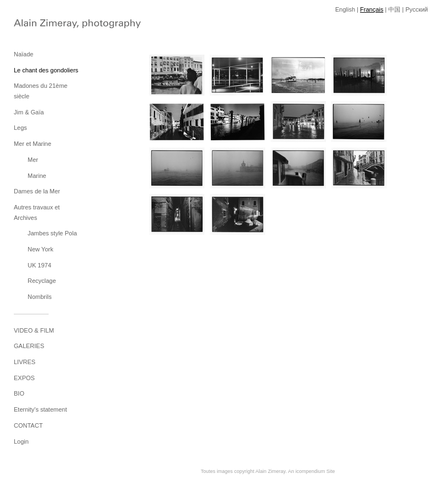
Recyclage (42, 280)
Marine (37, 175)
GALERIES (29, 346)
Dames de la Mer (37, 191)
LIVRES (24, 362)
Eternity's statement (40, 409)
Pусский (416, 9)
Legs (20, 127)
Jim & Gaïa (29, 112)
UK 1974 (39, 265)
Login (21, 441)
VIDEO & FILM (34, 330)
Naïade (23, 54)
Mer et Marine (32, 143)
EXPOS (24, 378)
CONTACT (28, 425)
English (345, 9)
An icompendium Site (311, 471)
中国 (394, 9)
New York (40, 249)
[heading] (41, 24)
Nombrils (39, 296)
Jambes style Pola (52, 233)
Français (371, 9)
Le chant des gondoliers (46, 70)
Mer (33, 159)
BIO (19, 393)
